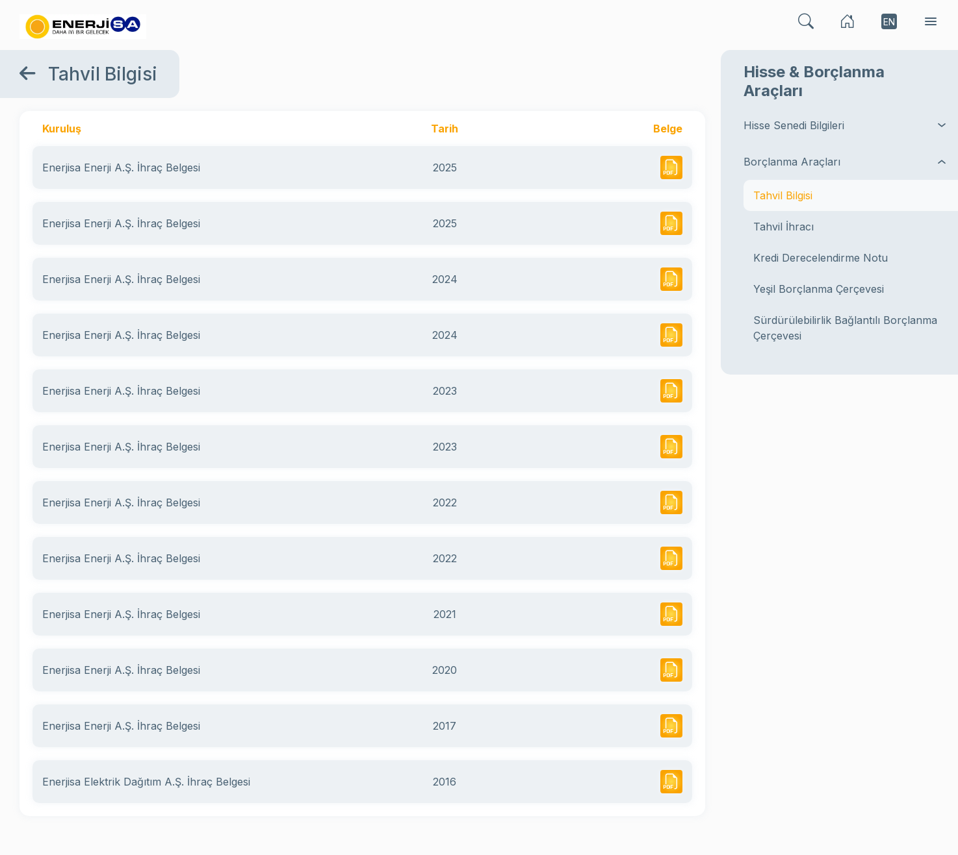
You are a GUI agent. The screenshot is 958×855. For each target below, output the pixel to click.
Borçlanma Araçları (846, 161)
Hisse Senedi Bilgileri (846, 125)
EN (889, 21)
